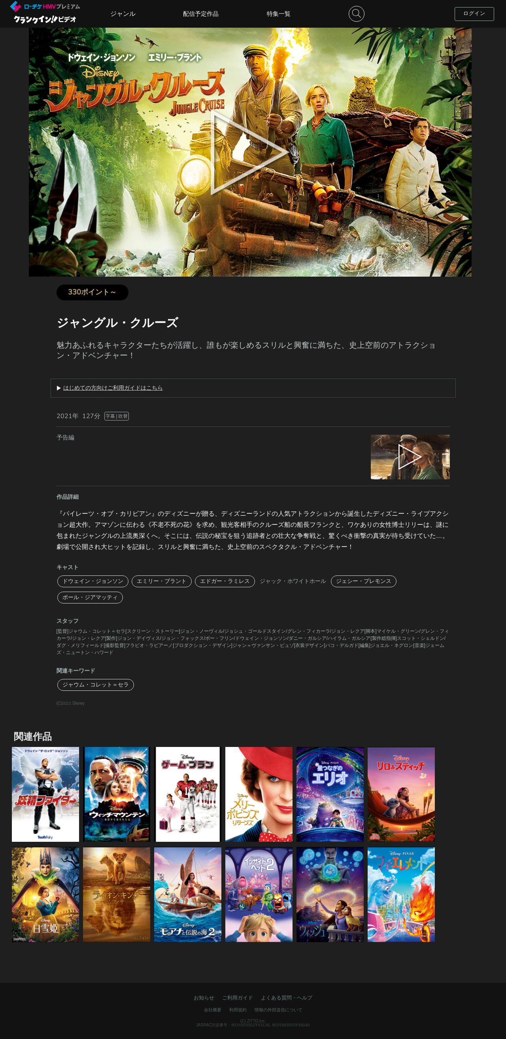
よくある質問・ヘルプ (286, 997)
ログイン (474, 13)
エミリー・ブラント (162, 581)
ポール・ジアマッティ (90, 597)
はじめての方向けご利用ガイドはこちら (113, 388)
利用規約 (238, 1010)
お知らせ (204, 997)
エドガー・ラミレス (225, 581)
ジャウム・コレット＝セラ (95, 684)
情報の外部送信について (278, 1010)
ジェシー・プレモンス (363, 581)
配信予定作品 (201, 14)
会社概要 (212, 1010)
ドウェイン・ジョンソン (92, 581)
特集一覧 (279, 14)
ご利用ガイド (237, 997)
